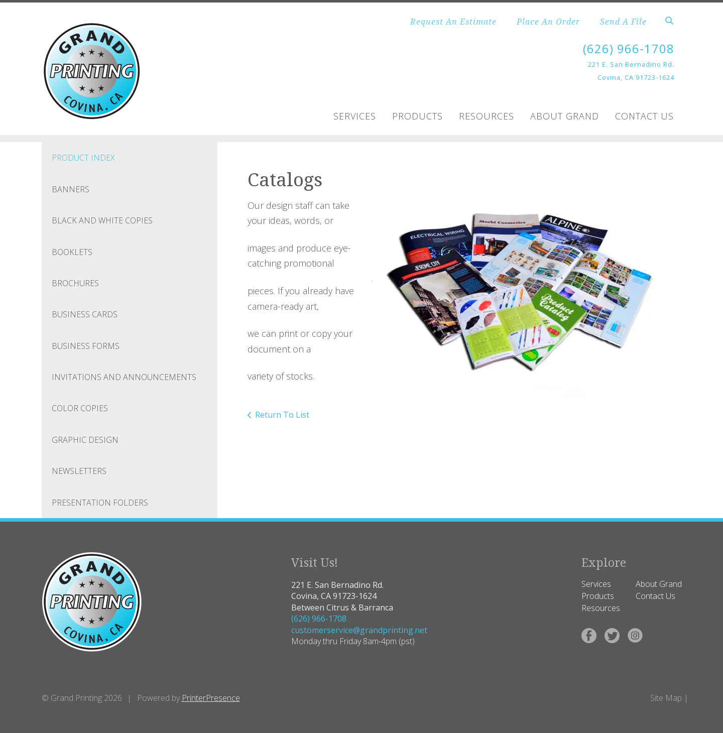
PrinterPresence (211, 697)
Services (354, 115)
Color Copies (80, 408)
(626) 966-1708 (628, 48)
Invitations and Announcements (124, 376)
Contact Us (644, 115)
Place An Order (548, 21)
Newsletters (79, 470)
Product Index (83, 157)
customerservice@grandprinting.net (359, 629)
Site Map (666, 697)
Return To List (282, 414)
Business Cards (84, 314)
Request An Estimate (453, 21)
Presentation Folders (100, 502)
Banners (70, 188)
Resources (486, 115)
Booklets (72, 251)
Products (417, 115)
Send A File (623, 21)
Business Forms (85, 345)
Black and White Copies (102, 219)
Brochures (75, 282)
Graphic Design (85, 439)
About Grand (564, 115)
